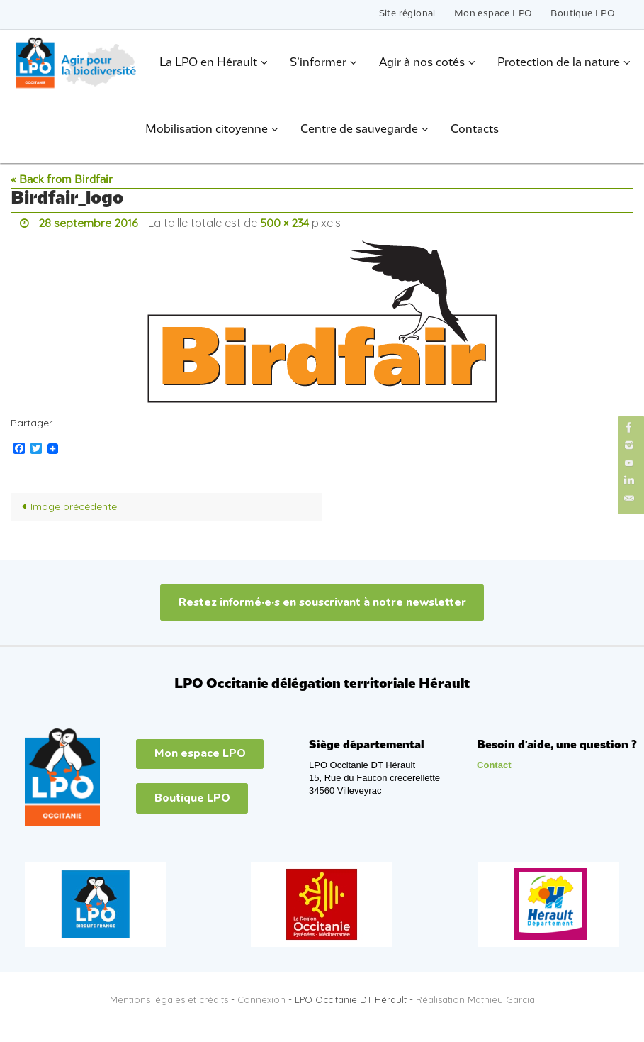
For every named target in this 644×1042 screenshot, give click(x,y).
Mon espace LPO (493, 14)
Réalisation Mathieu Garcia (475, 999)
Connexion (261, 999)
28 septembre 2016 (87, 223)
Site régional (407, 14)
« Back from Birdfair (62, 180)
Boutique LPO (582, 14)
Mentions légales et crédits (169, 999)
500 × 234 (284, 223)
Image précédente (67, 506)
